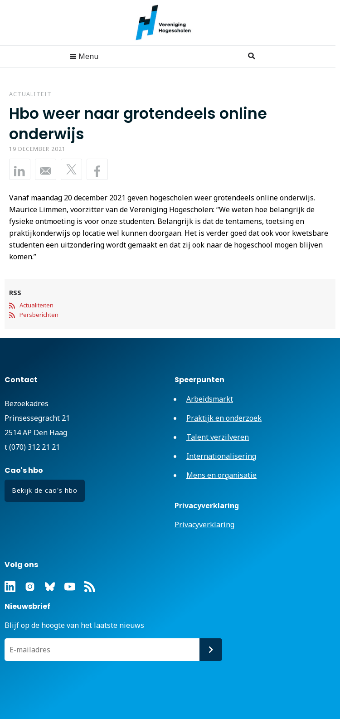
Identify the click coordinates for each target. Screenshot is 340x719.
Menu (83, 56)
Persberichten (38, 315)
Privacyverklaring (204, 525)
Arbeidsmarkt (209, 399)
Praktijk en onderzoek (224, 418)
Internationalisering (221, 456)
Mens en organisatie (221, 475)
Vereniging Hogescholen (168, 23)
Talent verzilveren (217, 437)
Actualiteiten (36, 305)
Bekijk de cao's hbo (45, 490)
